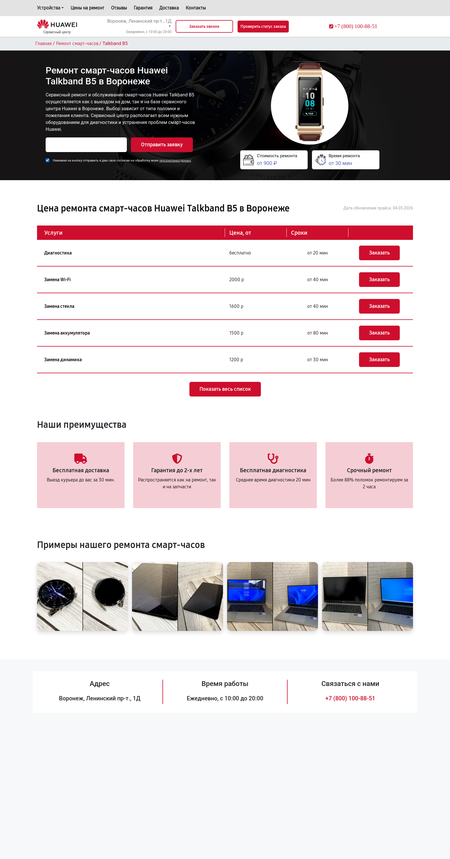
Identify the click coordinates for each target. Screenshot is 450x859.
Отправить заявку (162, 144)
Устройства (48, 8)
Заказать (379, 253)
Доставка (169, 8)
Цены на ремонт (87, 8)
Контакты (196, 8)
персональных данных (175, 160)
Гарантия (143, 8)
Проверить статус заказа (263, 26)
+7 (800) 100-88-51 (350, 698)
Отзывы (119, 8)
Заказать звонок (204, 26)
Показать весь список (225, 389)
